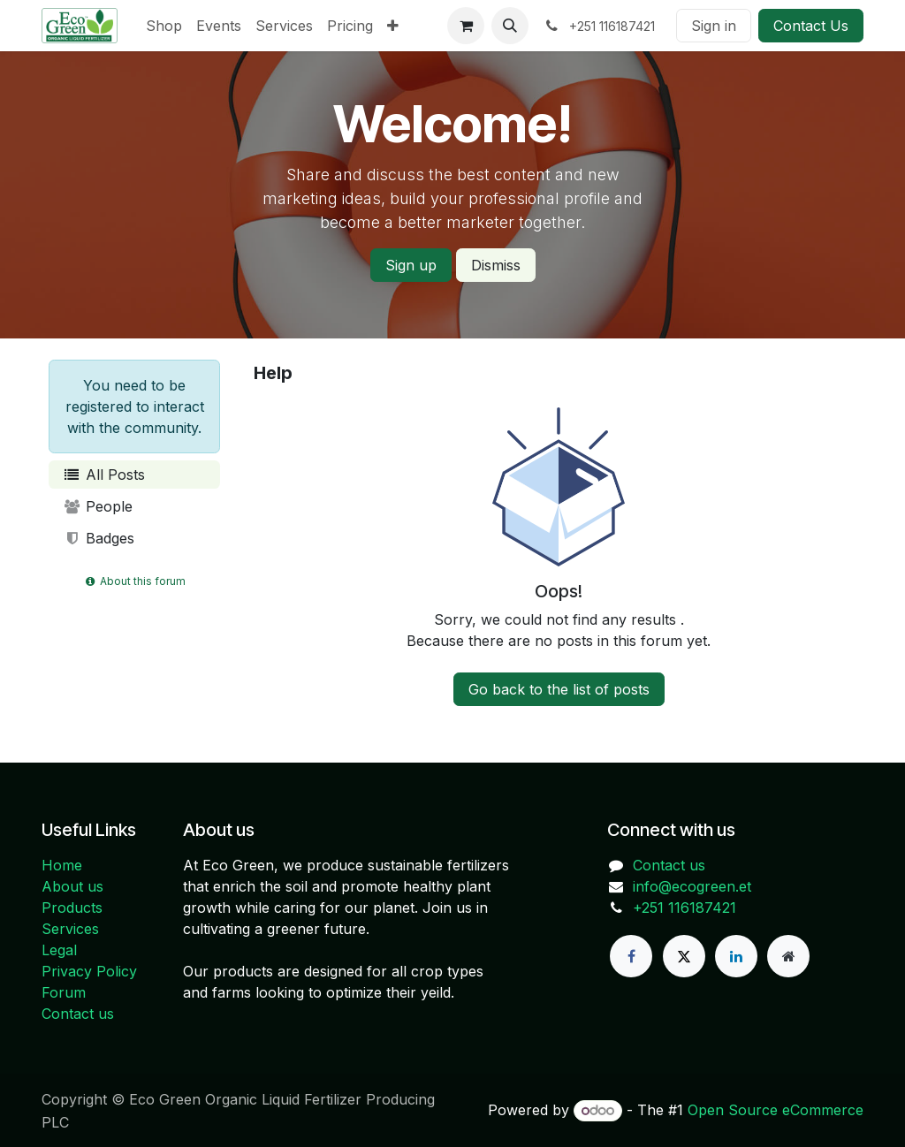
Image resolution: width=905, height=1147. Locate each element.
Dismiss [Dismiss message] (496, 265)
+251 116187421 (684, 907)
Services (70, 929)
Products (72, 907)
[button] (510, 25)
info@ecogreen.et (692, 886)
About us (72, 886)
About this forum (134, 581)
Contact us (78, 1013)
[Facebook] (631, 956)
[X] (684, 956)
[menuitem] (164, 25)
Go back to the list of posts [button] (559, 689)
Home (62, 865)
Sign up (411, 265)
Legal (59, 950)
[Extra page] (788, 956)
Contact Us (810, 25)
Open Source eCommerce (775, 1110)
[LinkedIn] (736, 956)
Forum (64, 992)
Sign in (713, 25)
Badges (98, 538)
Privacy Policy (89, 971)
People (98, 506)
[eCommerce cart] (465, 25)
